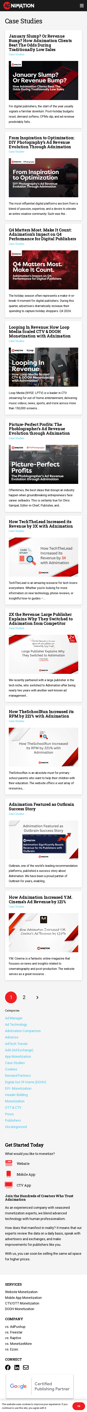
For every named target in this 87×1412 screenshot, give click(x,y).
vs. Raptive (13, 1338)
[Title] (26, 1367)
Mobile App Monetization (23, 1298)
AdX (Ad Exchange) (19, 1050)
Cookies (11, 1069)
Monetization (15, 1101)
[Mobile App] (11, 1174)
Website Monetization (21, 1292)
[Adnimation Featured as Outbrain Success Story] (43, 842)
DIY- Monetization (18, 1088)
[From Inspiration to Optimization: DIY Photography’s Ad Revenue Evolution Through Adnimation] (43, 176)
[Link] (18, 5)
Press (9, 1114)
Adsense (11, 1037)
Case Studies (15, 1063)
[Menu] (81, 5)
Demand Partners (18, 1076)
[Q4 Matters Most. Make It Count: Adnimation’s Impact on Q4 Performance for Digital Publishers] (43, 270)
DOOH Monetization (19, 1309)
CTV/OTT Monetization (22, 1303)
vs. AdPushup (15, 1327)
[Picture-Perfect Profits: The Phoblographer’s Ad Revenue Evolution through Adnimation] (43, 465)
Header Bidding (16, 1095)
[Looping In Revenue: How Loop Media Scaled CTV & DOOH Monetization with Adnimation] (43, 368)
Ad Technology (16, 1024)
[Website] (11, 1163)
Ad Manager (14, 1018)
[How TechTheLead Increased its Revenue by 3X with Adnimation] (43, 560)
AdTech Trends (16, 1044)
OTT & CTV (13, 1107)
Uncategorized (16, 1127)
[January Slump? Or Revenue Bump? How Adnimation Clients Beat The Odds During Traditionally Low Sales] (43, 79)
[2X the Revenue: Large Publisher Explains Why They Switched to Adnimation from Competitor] (43, 655)
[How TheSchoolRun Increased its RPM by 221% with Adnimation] (43, 750)
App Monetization (18, 1056)
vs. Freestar (13, 1332)
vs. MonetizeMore (18, 1344)
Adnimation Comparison (23, 1031)
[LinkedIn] (16, 1367)
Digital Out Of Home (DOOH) (25, 1082)
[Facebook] (8, 1367)
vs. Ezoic (11, 1349)
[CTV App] (11, 1185)
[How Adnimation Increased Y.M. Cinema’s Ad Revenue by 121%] (43, 935)
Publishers (13, 1120)
